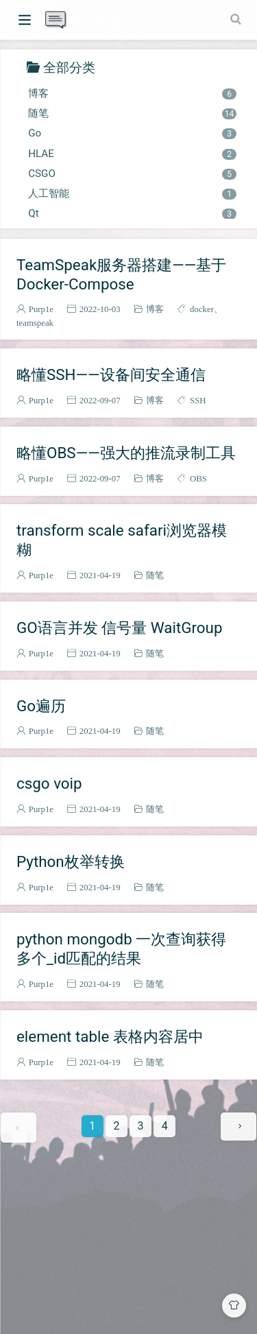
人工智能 (132, 193)
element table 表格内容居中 (110, 1036)
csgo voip (49, 783)
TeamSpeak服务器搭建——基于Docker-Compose (121, 274)
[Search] (237, 19)
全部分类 (69, 66)
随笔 (132, 113)
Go (132, 133)
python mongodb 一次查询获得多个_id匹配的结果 (121, 948)
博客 (132, 93)
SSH (198, 400)
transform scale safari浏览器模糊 (121, 539)
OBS (198, 478)
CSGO (132, 173)
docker (202, 309)
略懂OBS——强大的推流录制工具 (126, 453)
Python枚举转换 (70, 861)
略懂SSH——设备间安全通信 (111, 374)
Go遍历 (41, 706)
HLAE (132, 153)
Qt (132, 213)
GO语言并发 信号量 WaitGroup (119, 627)
